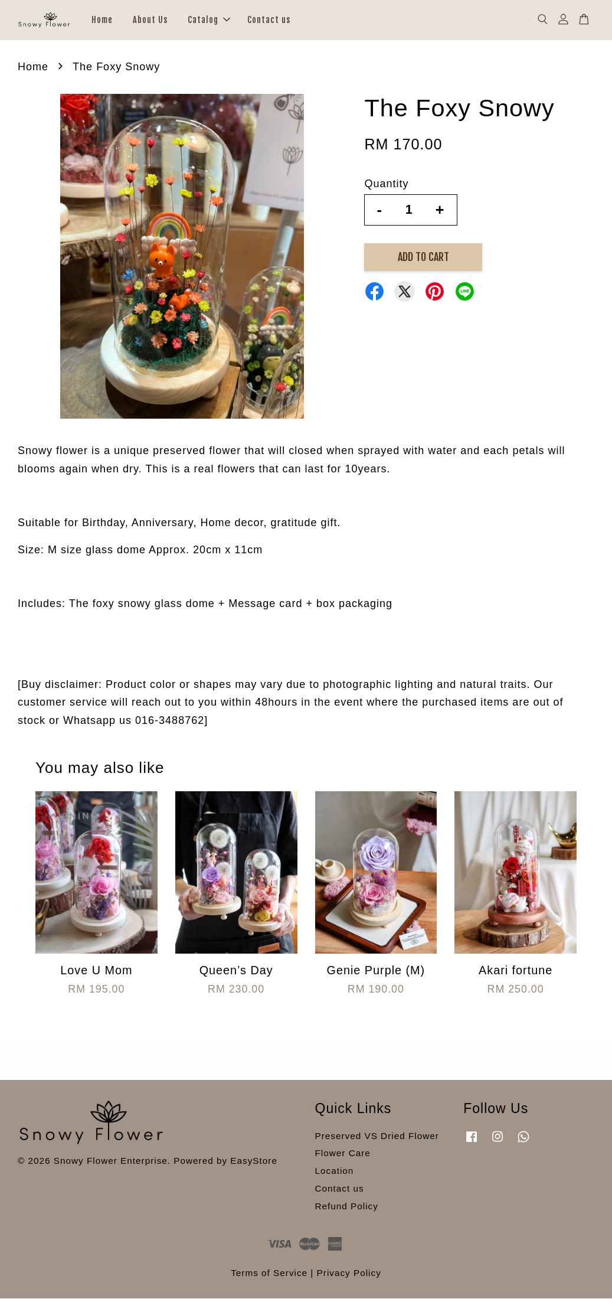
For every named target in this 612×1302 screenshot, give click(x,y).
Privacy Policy (349, 1276)
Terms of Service (269, 1276)
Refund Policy (346, 1209)
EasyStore (253, 1164)
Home (102, 22)
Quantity (386, 187)
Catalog (209, 22)
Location (334, 1174)
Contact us (268, 22)
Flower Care (343, 1156)
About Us (150, 22)
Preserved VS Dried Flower (377, 1139)
